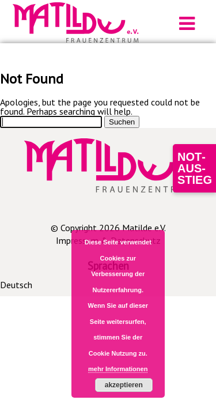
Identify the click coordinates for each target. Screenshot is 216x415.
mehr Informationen (117, 368)
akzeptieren (124, 385)
